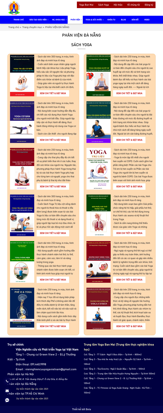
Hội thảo (118, 5)
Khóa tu (111, 20)
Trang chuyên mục (32, 27)
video (146, 20)
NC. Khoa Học (58, 20)
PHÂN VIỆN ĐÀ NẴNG (57, 27)
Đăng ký (149, 5)
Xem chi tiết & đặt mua (53, 93)
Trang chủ (19, 20)
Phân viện (75, 20)
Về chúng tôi (133, 5)
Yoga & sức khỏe (94, 20)
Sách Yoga (103, 5)
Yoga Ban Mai (86, 5)
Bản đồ (135, 20)
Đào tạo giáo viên (37, 20)
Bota (88, 409)
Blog (123, 20)
